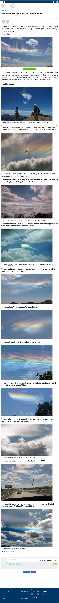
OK (39, 591)
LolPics (4, 591)
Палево (9, 594)
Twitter (34, 591)
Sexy (8, 589)
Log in (39, 560)
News (3, 589)
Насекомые (10, 596)
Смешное (16, 589)
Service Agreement (23, 589)
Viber (46, 591)
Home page (3, 10)
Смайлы (26, 594)
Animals (4, 596)
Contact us (34, 597)
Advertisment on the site (24, 593)
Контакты (22, 596)
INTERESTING (10, 2)
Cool (20, 2)
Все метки (4, 598)
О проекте (25, 596)
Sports (4, 594)
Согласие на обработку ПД (24, 598)
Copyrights (22, 594)
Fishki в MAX (29, 572)
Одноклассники (10, 593)
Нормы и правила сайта (24, 591)
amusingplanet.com (9, 551)
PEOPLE (16, 2)
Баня (8, 591)
